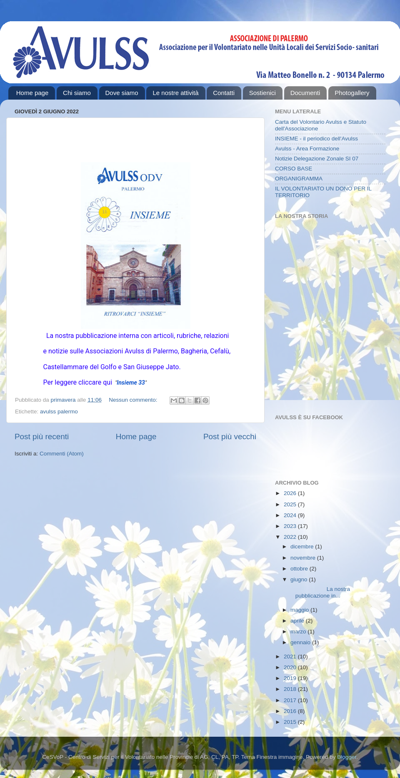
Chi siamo (77, 92)
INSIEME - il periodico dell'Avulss (316, 138)
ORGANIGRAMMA (298, 178)
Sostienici (262, 92)
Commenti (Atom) (62, 453)
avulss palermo (59, 411)
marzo (299, 631)
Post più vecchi (229, 436)
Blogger (346, 757)
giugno (299, 579)
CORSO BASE (293, 168)
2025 (291, 504)
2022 (291, 537)
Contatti (224, 92)
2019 (291, 678)
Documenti (305, 92)
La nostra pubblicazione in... (319, 592)
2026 (291, 493)
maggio (300, 610)
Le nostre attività (175, 92)
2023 (291, 526)
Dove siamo (121, 92)
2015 (291, 722)
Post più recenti (42, 436)
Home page (32, 92)
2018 (291, 689)
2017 (291, 700)
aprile (298, 621)
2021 (291, 656)
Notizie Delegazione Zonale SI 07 (316, 158)
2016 (291, 711)
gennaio (301, 642)
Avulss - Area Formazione (307, 148)
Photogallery (352, 92)
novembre (303, 558)
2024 (291, 515)
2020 (291, 667)
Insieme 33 (131, 382)
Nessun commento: (134, 400)
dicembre (302, 546)
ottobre (300, 568)
